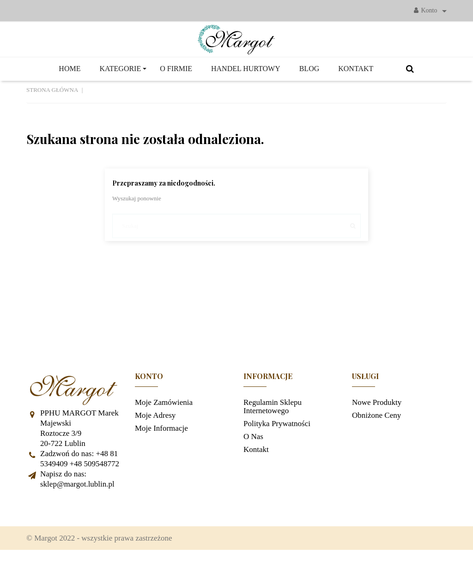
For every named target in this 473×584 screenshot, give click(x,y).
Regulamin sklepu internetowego (272, 432)
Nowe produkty (376, 428)
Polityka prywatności (276, 450)
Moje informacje (161, 454)
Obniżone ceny (376, 441)
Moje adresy (155, 441)
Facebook (38, 534)
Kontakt (256, 475)
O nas (253, 462)
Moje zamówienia (164, 428)
